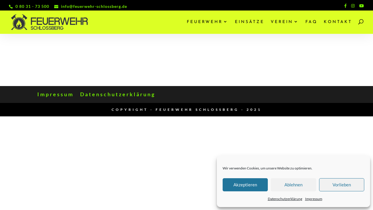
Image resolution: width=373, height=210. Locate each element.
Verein (282, 22)
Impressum (313, 199)
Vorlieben (341, 184)
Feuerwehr (205, 22)
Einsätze (249, 22)
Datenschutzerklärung (285, 199)
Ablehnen (293, 184)
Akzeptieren (245, 184)
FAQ (311, 22)
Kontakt (338, 22)
